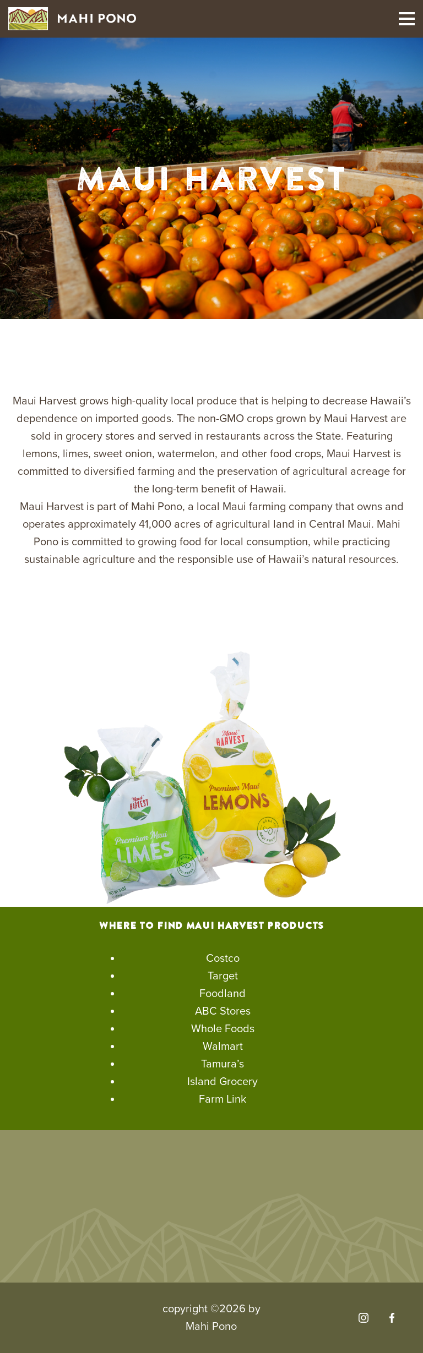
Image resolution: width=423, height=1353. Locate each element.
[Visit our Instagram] (363, 1318)
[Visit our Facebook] (391, 1318)
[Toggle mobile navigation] (407, 18)
